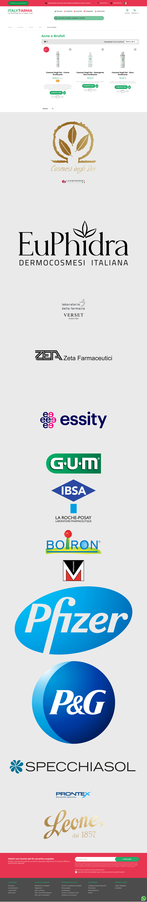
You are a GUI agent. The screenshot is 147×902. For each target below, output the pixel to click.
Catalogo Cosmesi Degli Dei (97, 886)
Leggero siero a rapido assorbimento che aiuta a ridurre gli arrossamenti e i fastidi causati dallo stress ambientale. (122, 83)
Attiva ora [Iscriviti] (127, 859)
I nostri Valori (12, 891)
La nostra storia (13, 888)
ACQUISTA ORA (56, 93)
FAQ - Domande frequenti (43, 893)
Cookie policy (66, 891)
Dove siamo (12, 893)
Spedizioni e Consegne (42, 886)
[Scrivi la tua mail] (95, 859)
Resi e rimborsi (39, 891)
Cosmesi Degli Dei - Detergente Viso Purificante (90, 74)
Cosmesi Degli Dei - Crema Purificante (57, 74)
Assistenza (117, 3)
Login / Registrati (120, 886)
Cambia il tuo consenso (69, 895)
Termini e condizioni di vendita (71, 886)
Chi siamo (11, 886)
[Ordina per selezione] (131, 41)
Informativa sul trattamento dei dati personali (89, 870)
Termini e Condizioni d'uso (70, 893)
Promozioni (92, 888)
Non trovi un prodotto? (42, 895)
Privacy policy (66, 888)
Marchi (90, 893)
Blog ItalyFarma (93, 891)
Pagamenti (38, 888)
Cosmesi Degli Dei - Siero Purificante (123, 74)
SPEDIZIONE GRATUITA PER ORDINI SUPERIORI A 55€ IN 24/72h (69, 3)
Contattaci (118, 888)
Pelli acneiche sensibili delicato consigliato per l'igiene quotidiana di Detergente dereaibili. (90, 82)
